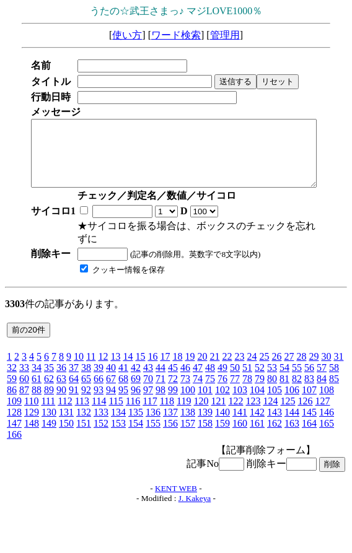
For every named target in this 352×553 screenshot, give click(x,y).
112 (65, 401)
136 (153, 412)
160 (239, 423)
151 (83, 423)
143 (274, 412)
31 (338, 356)
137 (170, 412)
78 (247, 378)
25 (264, 356)
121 (218, 401)
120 (200, 401)
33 (24, 367)
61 (37, 378)
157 (187, 423)
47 (198, 367)
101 (205, 390)
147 (14, 423)
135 (135, 412)
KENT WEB (176, 488)
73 (185, 378)
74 (198, 378)
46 (185, 367)
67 (111, 378)
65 (86, 378)
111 (48, 401)
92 (86, 390)
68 (123, 378)
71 (160, 378)
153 (118, 423)
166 (14, 434)
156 (170, 423)
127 (322, 401)
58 (334, 367)
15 (140, 356)
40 (111, 367)
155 (153, 423)
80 (272, 378)
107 (309, 390)
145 (309, 412)
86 (12, 390)
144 (291, 412)
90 (61, 390)
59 (12, 378)
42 (136, 367)
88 (37, 390)
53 (272, 367)
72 (173, 378)
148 (31, 423)
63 (61, 378)
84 (322, 378)
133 (101, 412)
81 (284, 378)
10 (79, 356)
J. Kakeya (194, 498)
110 (31, 401)
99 (173, 390)
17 (165, 356)
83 (309, 378)
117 (150, 401)
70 (148, 378)
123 (252, 401)
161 (257, 423)
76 (222, 378)
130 (49, 412)
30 (326, 356)
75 (210, 378)
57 (322, 367)
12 (103, 356)
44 (160, 367)
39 (98, 367)
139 (205, 412)
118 (167, 401)
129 (31, 412)
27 (289, 356)
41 (123, 367)
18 (177, 356)
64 (74, 378)
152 (101, 423)
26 (276, 356)
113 (82, 401)
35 (49, 367)
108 (326, 390)
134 (118, 412)
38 (86, 367)
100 (187, 390)
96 (136, 390)
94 (111, 390)
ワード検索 (176, 35)
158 (205, 423)
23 (239, 356)
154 (135, 423)
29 (314, 356)
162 (274, 423)
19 (190, 356)
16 (152, 356)
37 (74, 367)
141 (239, 412)
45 (173, 367)
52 (260, 367)
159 (222, 423)
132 (83, 412)
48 (210, 367)
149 (49, 423)
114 (99, 401)
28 (301, 356)
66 (98, 378)
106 (291, 390)
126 (304, 401)
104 (257, 390)
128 (14, 412)
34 (37, 367)
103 (239, 390)
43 (148, 367)
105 (274, 390)
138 (187, 412)
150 (66, 423)
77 (235, 378)
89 (49, 390)
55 (297, 367)
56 (309, 367)
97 (148, 390)
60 (24, 378)
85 (334, 378)
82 (297, 378)
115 (115, 401)
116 (133, 401)
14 (128, 356)
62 (49, 378)
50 (235, 367)
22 (227, 356)
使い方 (127, 35)
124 (270, 401)
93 (98, 390)
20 (202, 356)
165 (326, 423)
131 (66, 412)
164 (309, 423)
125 (287, 401)
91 (74, 390)
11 (90, 356)
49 (222, 367)
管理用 (225, 35)
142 (257, 412)
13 (115, 356)
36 (61, 367)
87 (24, 390)
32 (12, 367)
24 (252, 356)
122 (235, 401)
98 (160, 390)
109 (14, 401)
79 (260, 378)
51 (247, 367)
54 (284, 367)
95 (123, 390)
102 (222, 390)
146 (326, 412)
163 (291, 423)
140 (222, 412)
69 (136, 378)
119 (184, 401)
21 (214, 356)
